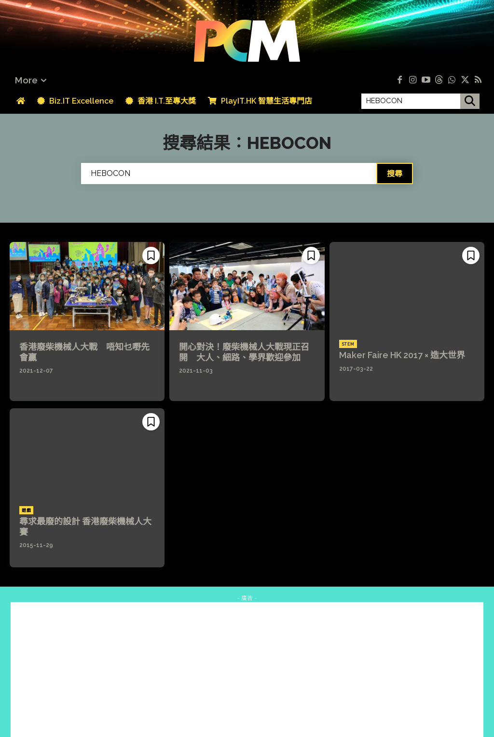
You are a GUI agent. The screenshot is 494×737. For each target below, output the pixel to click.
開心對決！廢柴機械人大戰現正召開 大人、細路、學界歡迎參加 (244, 352)
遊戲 (26, 510)
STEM (348, 344)
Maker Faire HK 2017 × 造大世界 (402, 355)
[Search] (394, 173)
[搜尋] (470, 101)
